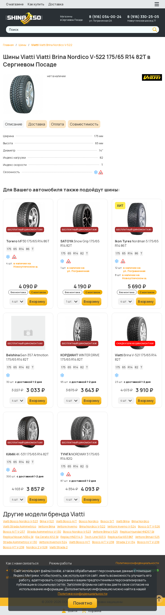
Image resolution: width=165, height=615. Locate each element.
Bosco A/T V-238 (103, 542)
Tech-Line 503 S (95, 537)
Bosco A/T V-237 (14, 531)
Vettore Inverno (67, 526)
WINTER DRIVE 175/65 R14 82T (80, 357)
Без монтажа (18, 292)
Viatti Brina (123, 521)
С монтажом (38, 292)
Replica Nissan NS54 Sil (18, 537)
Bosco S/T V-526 (149, 526)
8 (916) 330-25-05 (143, 16)
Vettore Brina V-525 (105, 531)
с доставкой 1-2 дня (28, 381)
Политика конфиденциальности (137, 563)
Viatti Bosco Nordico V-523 (20, 521)
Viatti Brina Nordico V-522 (51, 45)
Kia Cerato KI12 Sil (46, 537)
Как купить (36, 4)
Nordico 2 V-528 (36, 547)
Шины (22, 45)
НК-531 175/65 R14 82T (27, 454)
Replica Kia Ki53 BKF (120, 537)
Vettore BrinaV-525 (147, 537)
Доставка (55, 4)
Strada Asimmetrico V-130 (44, 531)
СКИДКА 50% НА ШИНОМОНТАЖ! (135, 343)
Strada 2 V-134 (125, 542)
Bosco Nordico (89, 521)
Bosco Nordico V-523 (77, 531)
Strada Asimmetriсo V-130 (20, 542)
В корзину (37, 301)
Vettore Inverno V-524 (121, 526)
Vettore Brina (46, 526)
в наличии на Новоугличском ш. (25, 265)
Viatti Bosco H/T (79, 542)
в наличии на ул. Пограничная (78, 269)
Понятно (82, 603)
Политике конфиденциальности (82, 593)
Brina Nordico (140, 521)
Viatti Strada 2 (58, 547)
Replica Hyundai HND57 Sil (137, 531)
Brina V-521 (47, 521)
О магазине (15, 4)
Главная (8, 45)
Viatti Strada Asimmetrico (19, 526)
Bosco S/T (107, 521)
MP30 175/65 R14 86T (27, 241)
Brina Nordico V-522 (92, 526)
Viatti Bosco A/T (66, 521)
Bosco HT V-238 (13, 547)
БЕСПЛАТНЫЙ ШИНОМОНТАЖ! (25, 229)
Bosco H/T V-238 (148, 542)
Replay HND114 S (71, 537)
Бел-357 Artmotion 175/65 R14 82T (27, 357)
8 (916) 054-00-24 (105, 16)
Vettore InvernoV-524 (53, 542)
